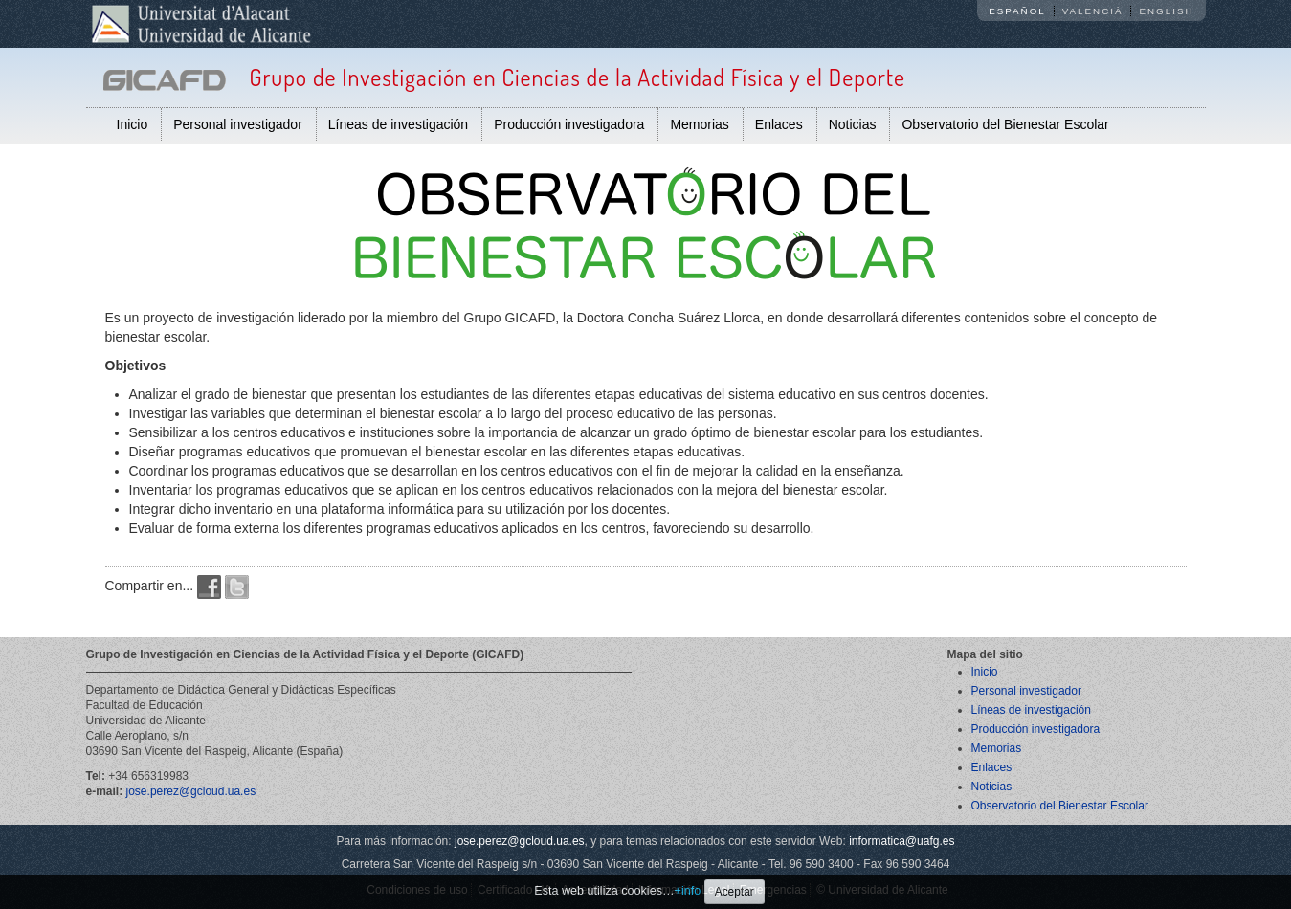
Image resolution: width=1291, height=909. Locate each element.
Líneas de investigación (398, 124)
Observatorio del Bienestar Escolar (1004, 124)
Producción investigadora (569, 124)
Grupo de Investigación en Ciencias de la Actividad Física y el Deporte (577, 77)
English (1166, 11)
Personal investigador (237, 124)
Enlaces (779, 124)
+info (688, 891)
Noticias (853, 124)
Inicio (132, 124)
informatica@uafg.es (901, 841)
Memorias (699, 124)
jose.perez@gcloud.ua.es (191, 791)
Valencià (1093, 11)
